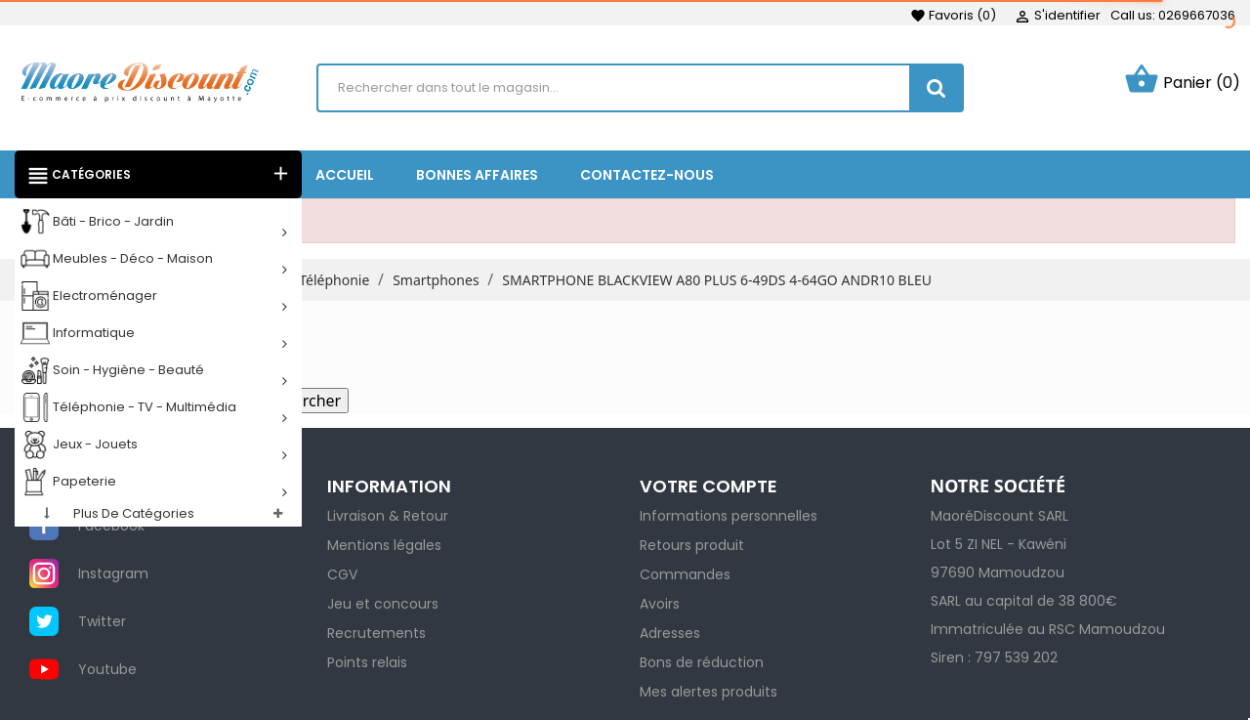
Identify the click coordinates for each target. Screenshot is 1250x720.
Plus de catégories (133, 513)
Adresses (670, 633)
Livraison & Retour (387, 516)
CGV (342, 574)
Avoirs (660, 604)
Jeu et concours (382, 604)
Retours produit (692, 545)
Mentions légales (384, 545)
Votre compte (708, 486)
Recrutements (376, 633)
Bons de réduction (702, 662)
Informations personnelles (728, 516)
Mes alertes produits (708, 691)
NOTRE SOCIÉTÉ (998, 486)
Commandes (685, 574)
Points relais (367, 662)
